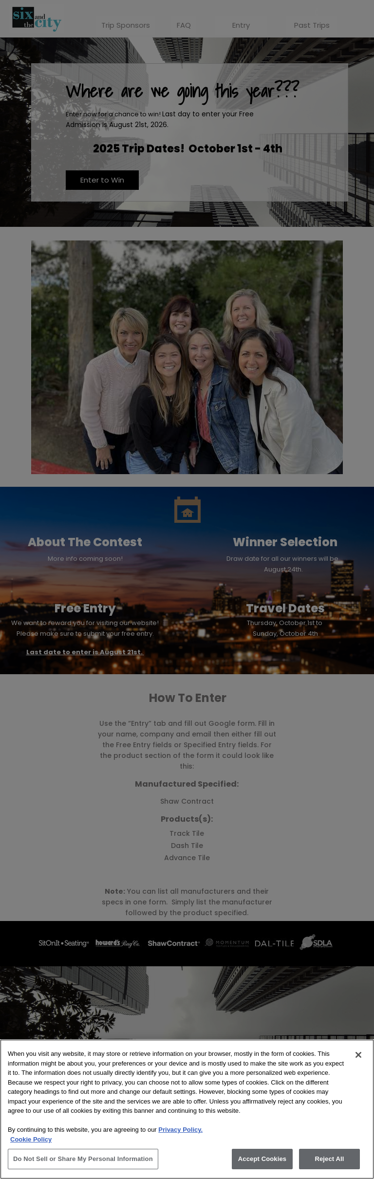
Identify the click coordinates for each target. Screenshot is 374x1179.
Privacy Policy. (180, 1129)
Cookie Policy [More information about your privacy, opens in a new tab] (31, 1139)
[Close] (358, 1055)
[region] (187, 1109)
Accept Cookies (262, 1158)
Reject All (329, 1158)
